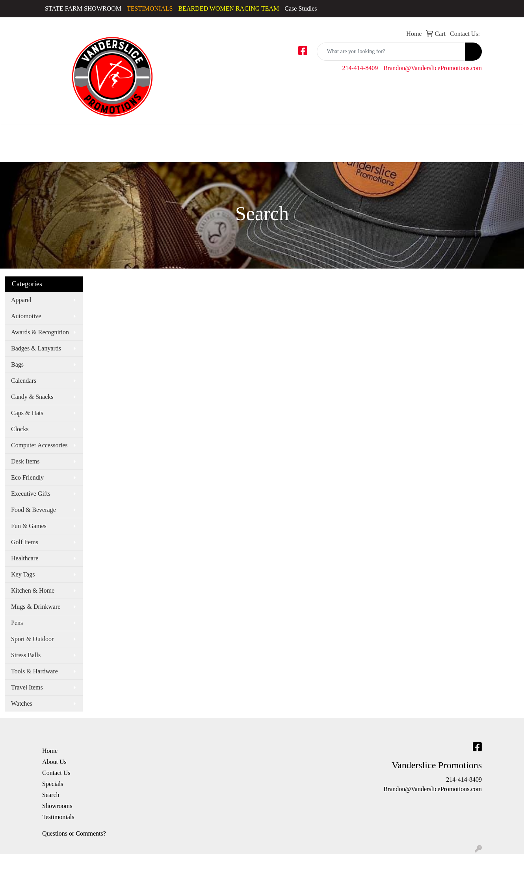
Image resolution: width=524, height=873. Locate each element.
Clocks (19, 429)
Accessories (18, 133)
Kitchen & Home (32, 590)
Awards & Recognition (40, 332)
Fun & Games (28, 526)
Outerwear (154, 133)
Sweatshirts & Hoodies (209, 138)
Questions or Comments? (74, 833)
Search (50, 794)
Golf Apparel (125, 138)
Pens (17, 622)
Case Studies (300, 8)
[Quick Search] (391, 52)
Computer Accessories (39, 445)
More (507, 133)
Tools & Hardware (34, 671)
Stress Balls (26, 655)
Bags (281, 133)
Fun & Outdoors (361, 133)
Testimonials (58, 817)
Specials (52, 783)
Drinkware (314, 133)
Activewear (54, 133)
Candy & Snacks (32, 396)
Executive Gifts (30, 493)
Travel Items (27, 687)
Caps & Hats (81, 143)
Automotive (26, 316)
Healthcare (24, 558)
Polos (182, 133)
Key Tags (23, 574)
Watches (21, 703)
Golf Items (24, 542)
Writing (477, 133)
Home (50, 750)
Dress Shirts (101, 138)
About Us (54, 761)
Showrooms (57, 806)
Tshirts (238, 133)
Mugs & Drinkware (35, 606)
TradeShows (439, 133)
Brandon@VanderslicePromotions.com (432, 68)
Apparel (21, 300)
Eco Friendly (27, 477)
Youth (260, 133)
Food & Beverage (33, 509)
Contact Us (56, 772)
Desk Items (25, 461)
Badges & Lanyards (36, 348)
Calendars (23, 380)
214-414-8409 (360, 68)
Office (403, 133)
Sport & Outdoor (32, 639)
